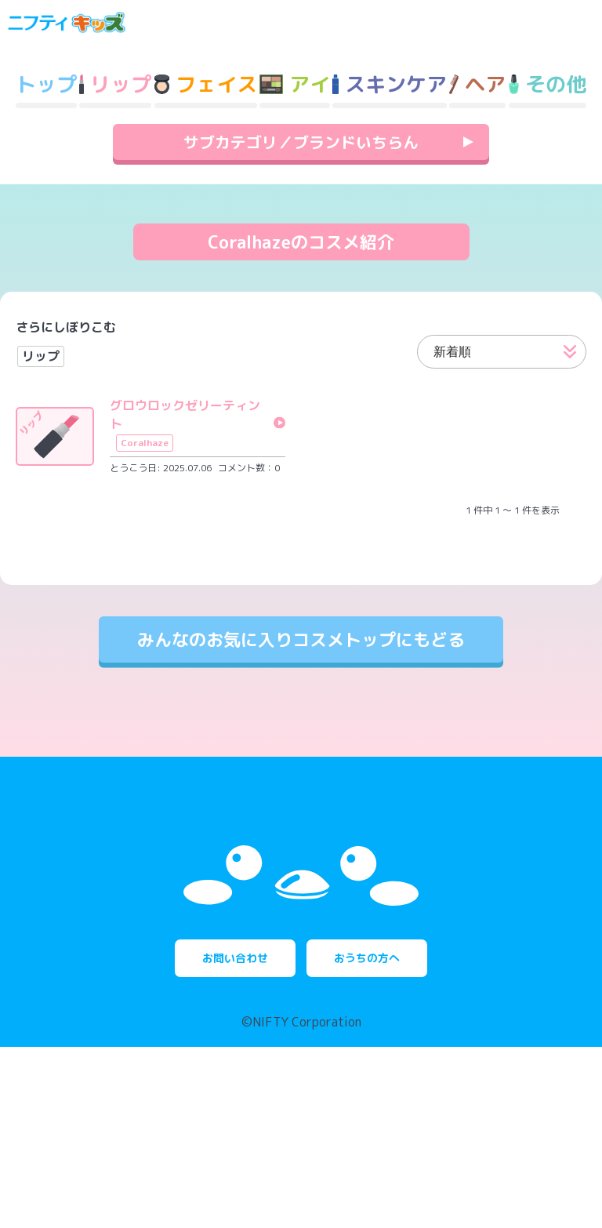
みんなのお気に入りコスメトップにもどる (301, 680)
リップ (41, 396)
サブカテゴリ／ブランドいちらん (301, 183)
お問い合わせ (235, 1139)
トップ (46, 125)
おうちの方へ (367, 1139)
